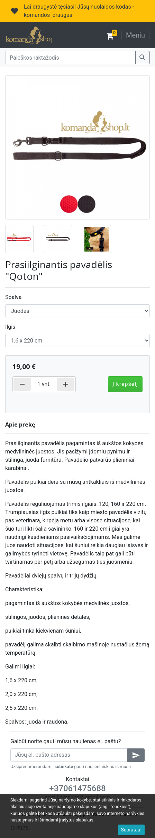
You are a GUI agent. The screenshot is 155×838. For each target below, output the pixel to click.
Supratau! (131, 829)
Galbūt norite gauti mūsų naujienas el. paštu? (65, 741)
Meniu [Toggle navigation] (135, 35)
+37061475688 (77, 788)
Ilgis (10, 327)
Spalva (13, 297)
